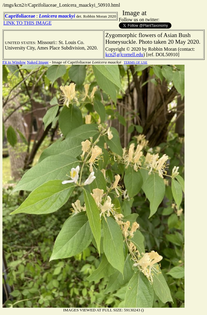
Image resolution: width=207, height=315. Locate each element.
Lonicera (48, 16)
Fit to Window (14, 62)
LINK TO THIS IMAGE (27, 23)
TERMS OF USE (135, 62)
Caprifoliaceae (20, 16)
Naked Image (37, 62)
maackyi (66, 16)
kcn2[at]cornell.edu (124, 54)
